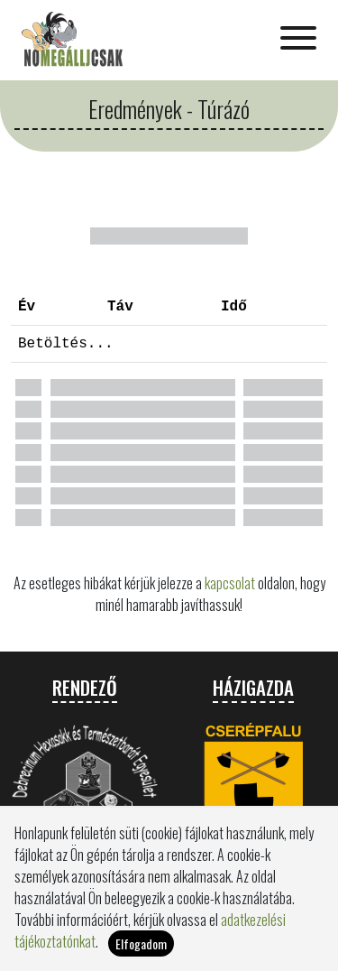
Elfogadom (141, 948)
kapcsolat (230, 583)
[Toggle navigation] (298, 39)
